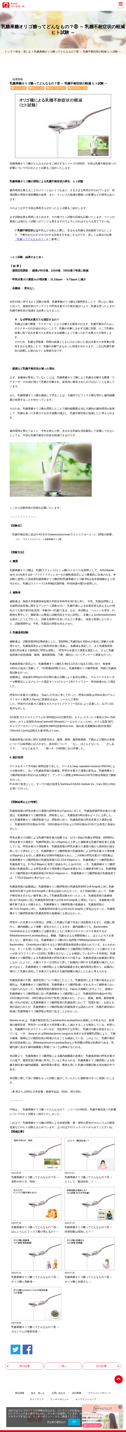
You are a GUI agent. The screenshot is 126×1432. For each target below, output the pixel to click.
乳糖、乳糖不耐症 (56, 88)
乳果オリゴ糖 (36, 88)
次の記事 (101, 1361)
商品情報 (19, 1388)
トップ (8, 51)
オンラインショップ (85, 1395)
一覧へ (63, 1361)
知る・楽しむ (23, 51)
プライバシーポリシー (99, 1388)
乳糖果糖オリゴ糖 (77, 88)
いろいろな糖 (18, 88)
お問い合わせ (58, 1388)
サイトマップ (37, 1395)
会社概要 (76, 1388)
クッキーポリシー (59, 1395)
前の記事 (24, 1361)
